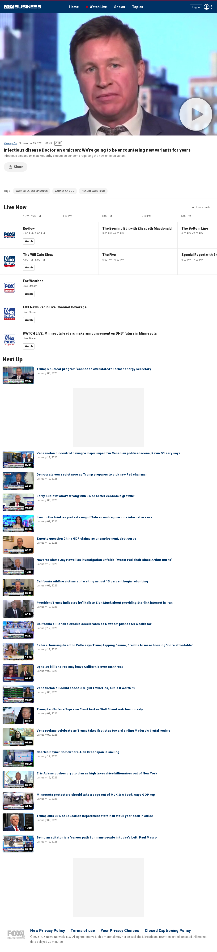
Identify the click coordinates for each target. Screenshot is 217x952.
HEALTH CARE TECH (93, 191)
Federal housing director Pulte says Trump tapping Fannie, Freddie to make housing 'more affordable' (114, 645)
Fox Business (22, 7)
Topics (137, 7)
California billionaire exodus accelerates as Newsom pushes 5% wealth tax (94, 624)
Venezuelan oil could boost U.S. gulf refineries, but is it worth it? (86, 688)
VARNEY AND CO (64, 191)
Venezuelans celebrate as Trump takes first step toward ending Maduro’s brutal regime (103, 730)
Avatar (206, 7)
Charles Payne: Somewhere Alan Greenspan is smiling (78, 752)
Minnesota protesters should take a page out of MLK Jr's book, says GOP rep (96, 794)
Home (74, 7)
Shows (119, 7)
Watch (29, 241)
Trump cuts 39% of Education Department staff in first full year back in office (95, 816)
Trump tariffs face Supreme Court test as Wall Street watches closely (90, 709)
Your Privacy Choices (120, 930)
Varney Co (10, 143)
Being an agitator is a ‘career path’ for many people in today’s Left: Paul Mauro (97, 837)
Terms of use (83, 930)
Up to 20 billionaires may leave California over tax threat (80, 666)
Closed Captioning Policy (168, 930)
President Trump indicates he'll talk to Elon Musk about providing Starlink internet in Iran (105, 602)
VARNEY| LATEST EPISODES (32, 191)
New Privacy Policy (47, 930)
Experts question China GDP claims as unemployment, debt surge (86, 538)
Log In (196, 7)
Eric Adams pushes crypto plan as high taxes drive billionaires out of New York (97, 773)
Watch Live (98, 7)
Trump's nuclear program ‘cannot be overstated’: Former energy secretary (94, 369)
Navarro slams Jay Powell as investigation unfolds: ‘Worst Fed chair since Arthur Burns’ (104, 560)
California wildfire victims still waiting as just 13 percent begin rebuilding (92, 581)
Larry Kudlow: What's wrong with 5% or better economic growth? (86, 496)
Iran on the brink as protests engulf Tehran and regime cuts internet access (95, 517)
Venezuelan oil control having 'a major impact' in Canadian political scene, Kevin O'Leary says (108, 453)
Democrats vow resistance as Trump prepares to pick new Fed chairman (92, 474)
